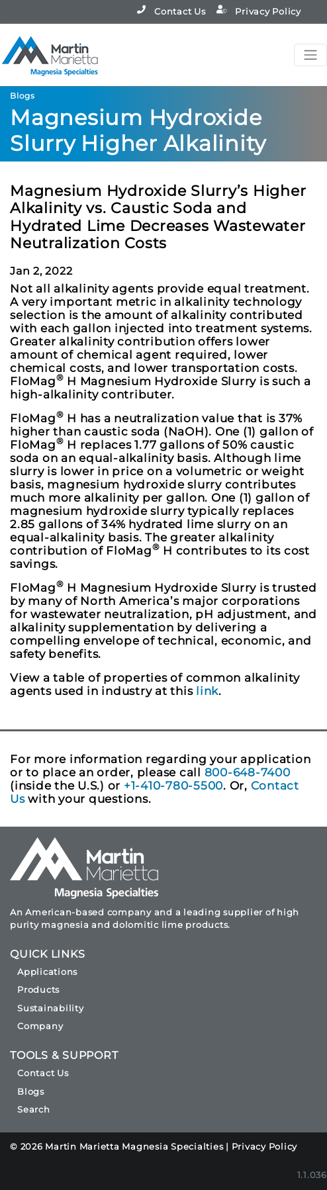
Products (38, 989)
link (207, 691)
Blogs (30, 1091)
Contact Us (171, 11)
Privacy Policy (258, 11)
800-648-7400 (248, 772)
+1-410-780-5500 (173, 785)
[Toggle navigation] (310, 55)
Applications (47, 971)
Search (33, 1109)
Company (40, 1026)
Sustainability (50, 1008)
